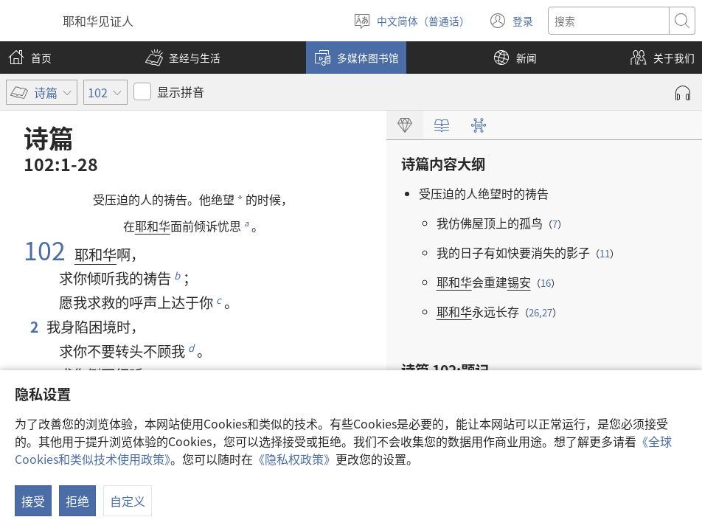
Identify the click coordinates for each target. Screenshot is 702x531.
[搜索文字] (609, 21)
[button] (183, 57)
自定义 (127, 501)
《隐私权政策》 (294, 459)
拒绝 (77, 501)
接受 (33, 501)
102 (48, 250)
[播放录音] (683, 93)
